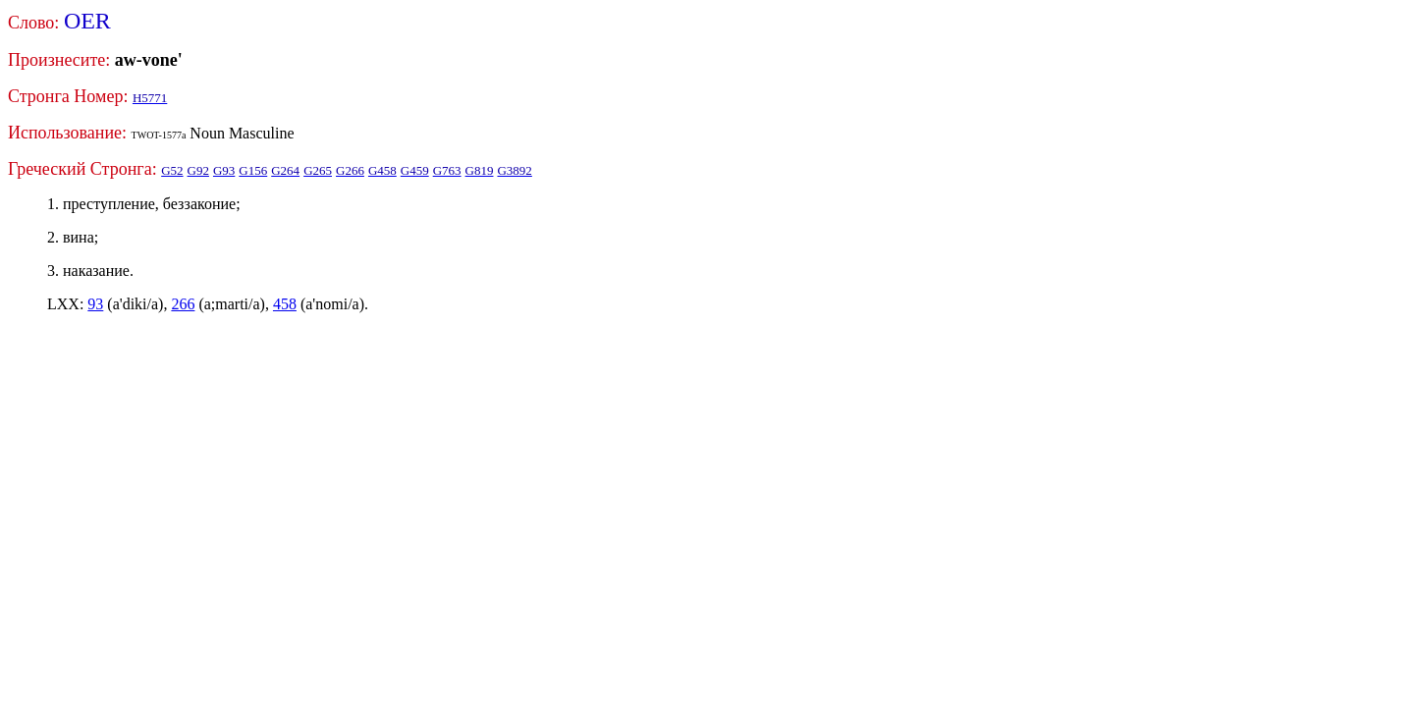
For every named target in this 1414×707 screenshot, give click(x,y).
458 (285, 304)
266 (182, 304)
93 (95, 304)
